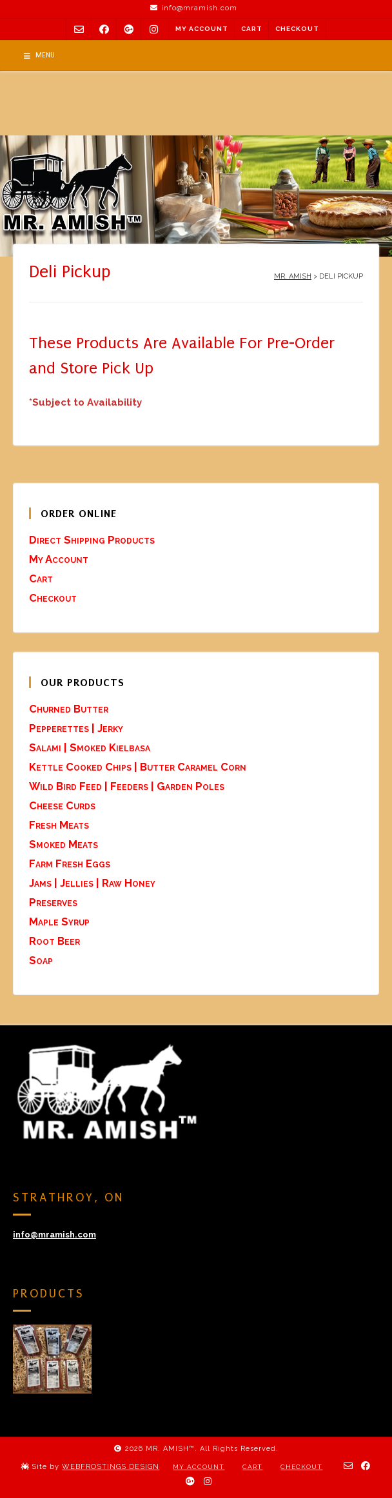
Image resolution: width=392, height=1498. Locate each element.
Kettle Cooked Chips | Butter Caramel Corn (137, 766)
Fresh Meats (59, 824)
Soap (41, 960)
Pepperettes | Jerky (76, 728)
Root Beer (54, 940)
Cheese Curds (62, 805)
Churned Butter (68, 708)
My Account (201, 28)
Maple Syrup (59, 921)
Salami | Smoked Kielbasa (89, 747)
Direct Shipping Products (92, 539)
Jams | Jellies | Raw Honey (92, 882)
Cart (251, 28)
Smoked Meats (63, 844)
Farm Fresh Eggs (69, 863)
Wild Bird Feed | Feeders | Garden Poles (126, 786)
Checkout (297, 28)
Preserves (53, 902)
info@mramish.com (54, 1234)
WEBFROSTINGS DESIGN (110, 1467)
